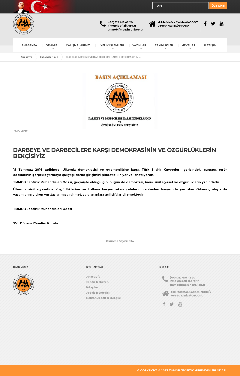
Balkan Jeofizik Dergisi (103, 298)
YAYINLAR (139, 45)
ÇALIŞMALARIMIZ (78, 45)
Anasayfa (26, 57)
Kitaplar (92, 287)
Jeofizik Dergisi (98, 292)
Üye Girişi (218, 5)
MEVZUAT (189, 45)
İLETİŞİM (210, 45)
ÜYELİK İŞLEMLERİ (111, 45)
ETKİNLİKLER (164, 45)
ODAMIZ (51, 45)
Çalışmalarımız (49, 57)
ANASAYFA (29, 45)
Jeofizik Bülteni (97, 282)
